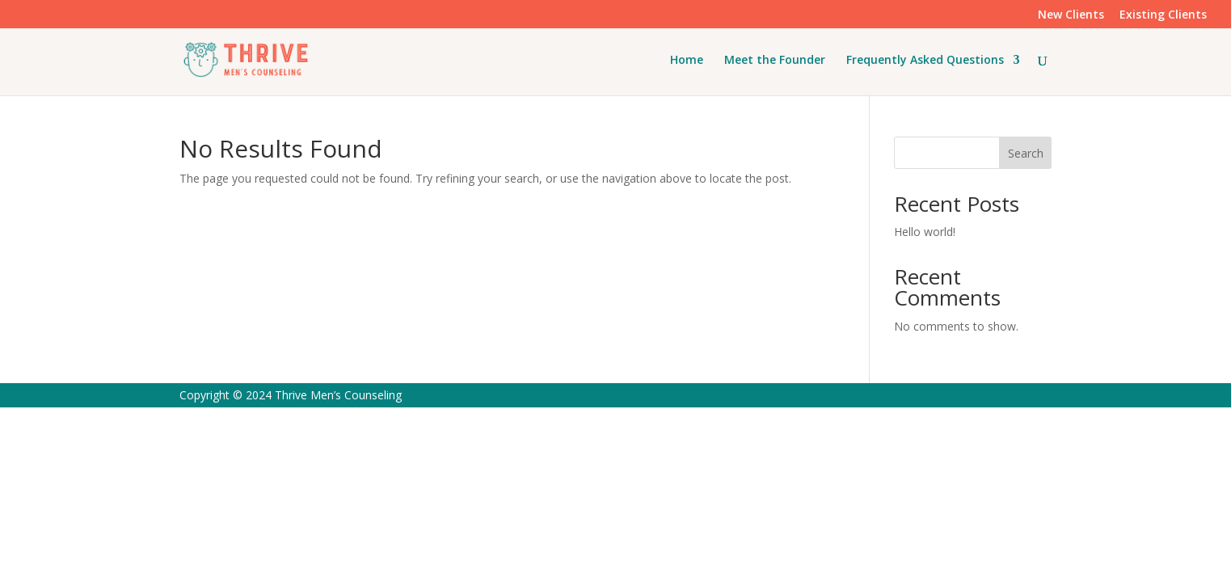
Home (686, 60)
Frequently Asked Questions (925, 60)
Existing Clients (1163, 15)
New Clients (1071, 15)
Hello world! (924, 231)
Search (1025, 153)
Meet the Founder (774, 60)
